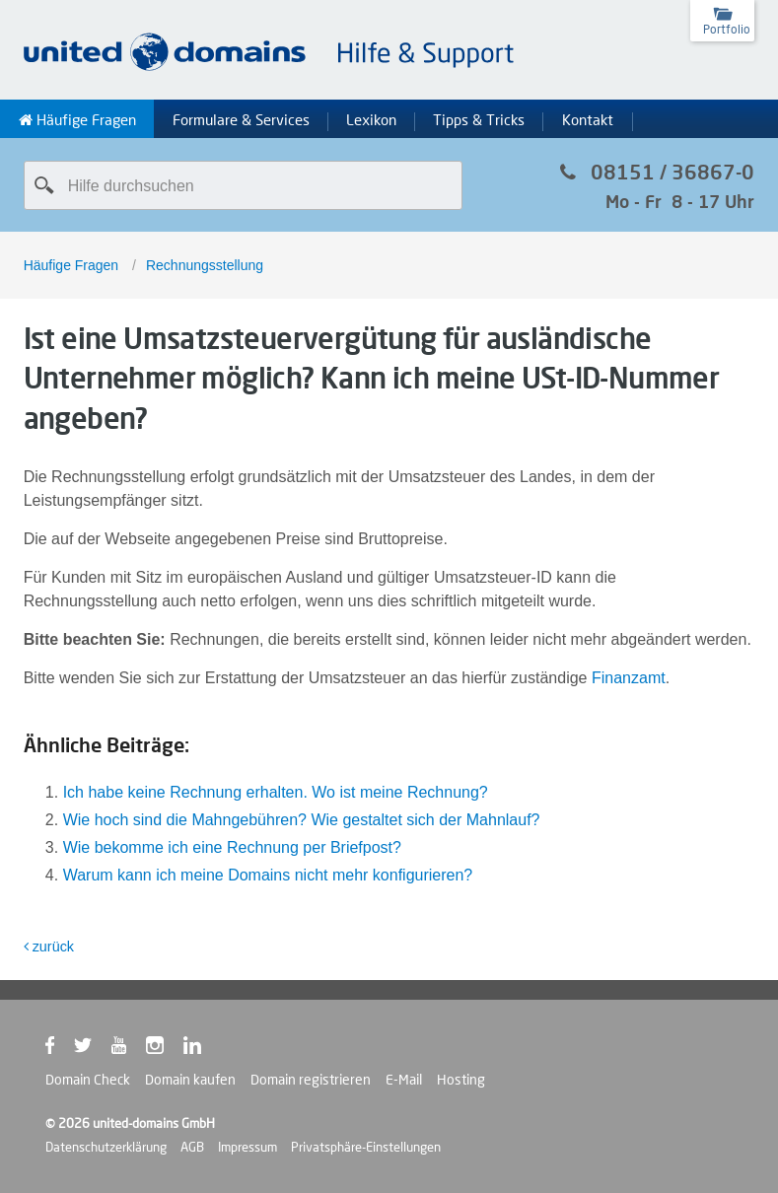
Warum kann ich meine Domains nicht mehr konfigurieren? (268, 875)
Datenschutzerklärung (106, 1147)
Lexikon (371, 120)
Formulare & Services (241, 120)
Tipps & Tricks (479, 120)
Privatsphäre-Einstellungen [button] (366, 1147)
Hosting (461, 1080)
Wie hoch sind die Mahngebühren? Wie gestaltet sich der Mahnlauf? (301, 819)
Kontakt (587, 120)
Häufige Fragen (77, 120)
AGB (192, 1147)
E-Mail (404, 1080)
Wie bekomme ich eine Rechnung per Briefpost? (232, 847)
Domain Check (87, 1080)
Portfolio (726, 29)
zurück (49, 946)
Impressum (247, 1147)
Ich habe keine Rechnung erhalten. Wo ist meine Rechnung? (275, 792)
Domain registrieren (310, 1080)
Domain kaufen (190, 1080)
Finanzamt (629, 677)
